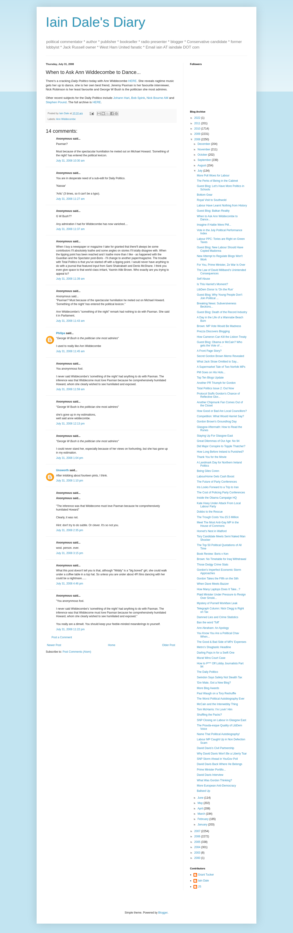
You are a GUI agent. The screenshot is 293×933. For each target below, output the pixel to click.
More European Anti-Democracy (216, 785)
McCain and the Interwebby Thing (217, 704)
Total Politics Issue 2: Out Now (215, 388)
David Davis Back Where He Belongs (219, 764)
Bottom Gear (204, 194)
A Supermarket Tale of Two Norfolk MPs (221, 366)
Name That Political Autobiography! (218, 734)
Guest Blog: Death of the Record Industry (222, 312)
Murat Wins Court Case (211, 658)
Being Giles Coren (208, 471)
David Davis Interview (210, 774)
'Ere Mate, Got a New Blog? (214, 682)
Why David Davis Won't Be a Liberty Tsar (222, 753)
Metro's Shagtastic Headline (214, 647)
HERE (132, 81)
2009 (197, 133)
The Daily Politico (207, 671)
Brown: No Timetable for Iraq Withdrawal (221, 559)
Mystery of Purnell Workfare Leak (217, 603)
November (204, 149)
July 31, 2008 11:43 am (70, 320)
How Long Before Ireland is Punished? (220, 451)
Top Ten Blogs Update (210, 377)
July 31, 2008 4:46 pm (69, 583)
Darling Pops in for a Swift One (215, 652)
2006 (197, 836)
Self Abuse (203, 278)
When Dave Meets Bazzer (213, 583)
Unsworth (62, 470)
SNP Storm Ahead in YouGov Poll (217, 758)
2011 (197, 123)
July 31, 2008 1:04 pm (69, 458)
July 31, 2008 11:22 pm (70, 629)
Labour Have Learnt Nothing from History (222, 205)
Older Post (168, 645)
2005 (197, 842)
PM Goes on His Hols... (211, 372)
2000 (197, 858)
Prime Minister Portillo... (211, 769)
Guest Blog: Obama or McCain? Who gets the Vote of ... (219, 344)
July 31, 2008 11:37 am (70, 229)
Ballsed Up (203, 790)
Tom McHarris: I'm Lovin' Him (214, 709)
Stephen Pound (56, 102)
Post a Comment (62, 637)
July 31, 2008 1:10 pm (69, 480)
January (203, 824)
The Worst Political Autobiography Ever (220, 698)
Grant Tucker (206, 874)
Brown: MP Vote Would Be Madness (219, 326)
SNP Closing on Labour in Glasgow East (221, 720)
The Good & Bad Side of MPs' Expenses (221, 642)
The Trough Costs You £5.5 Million (218, 517)
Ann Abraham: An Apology (213, 628)
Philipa (60, 333)
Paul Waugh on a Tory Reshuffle (216, 693)
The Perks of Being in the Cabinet (217, 180)
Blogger (163, 912)
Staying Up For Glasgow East (215, 435)
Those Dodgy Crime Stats (212, 564)
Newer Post (54, 645)
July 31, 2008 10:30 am (70, 160)
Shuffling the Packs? (209, 714)
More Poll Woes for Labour (213, 175)
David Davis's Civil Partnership (215, 748)
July (200, 170)
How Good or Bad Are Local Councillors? (222, 411)
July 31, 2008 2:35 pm (69, 530)
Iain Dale (203, 880)
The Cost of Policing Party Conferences (221, 492)
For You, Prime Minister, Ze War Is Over (221, 264)
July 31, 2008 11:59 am (70, 389)
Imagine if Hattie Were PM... (214, 224)
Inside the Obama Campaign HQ (217, 497)
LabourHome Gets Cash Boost (215, 476)
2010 (197, 128)
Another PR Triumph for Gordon (216, 382)
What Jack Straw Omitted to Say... (218, 361)
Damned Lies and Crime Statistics (217, 617)
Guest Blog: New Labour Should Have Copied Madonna (220, 249)
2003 (197, 852)
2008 (197, 139)
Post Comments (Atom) (76, 651)
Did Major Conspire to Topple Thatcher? (221, 446)
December (204, 144)
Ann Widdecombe (66, 119)
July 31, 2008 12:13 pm (70, 423)
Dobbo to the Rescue (210, 511)
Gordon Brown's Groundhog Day (217, 421)
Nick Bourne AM (157, 98)
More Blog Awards (208, 688)
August (202, 165)
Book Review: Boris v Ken (212, 553)
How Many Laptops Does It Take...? (218, 589)
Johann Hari (121, 98)
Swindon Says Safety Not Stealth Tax (219, 677)
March (202, 813)
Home (111, 645)
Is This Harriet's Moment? (212, 284)
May (200, 803)
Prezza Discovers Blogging (213, 331)
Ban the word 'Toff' (208, 622)
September (205, 160)
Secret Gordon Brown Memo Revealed (220, 356)
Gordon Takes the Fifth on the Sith (218, 578)
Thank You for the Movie (211, 457)
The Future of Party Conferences (217, 481)
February (203, 819)
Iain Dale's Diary (95, 22)
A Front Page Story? (209, 350)
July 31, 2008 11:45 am (70, 351)
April (201, 808)
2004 (197, 847)
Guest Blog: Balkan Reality (213, 210)
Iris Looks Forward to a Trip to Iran (218, 487)
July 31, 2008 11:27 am (70, 198)
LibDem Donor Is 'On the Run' (215, 289)
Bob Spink (138, 98)
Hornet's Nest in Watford (212, 531)
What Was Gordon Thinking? (214, 780)
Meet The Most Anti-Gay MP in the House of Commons (218, 524)
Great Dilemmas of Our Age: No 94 (218, 441)
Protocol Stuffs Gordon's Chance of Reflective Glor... (218, 395)
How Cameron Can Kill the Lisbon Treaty (222, 336)
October (203, 154)
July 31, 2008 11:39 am (70, 278)
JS (199, 886)
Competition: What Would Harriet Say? (220, 416)
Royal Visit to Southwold (211, 200)
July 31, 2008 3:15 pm (69, 553)
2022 (197, 117)
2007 (197, 831)
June (201, 797)
